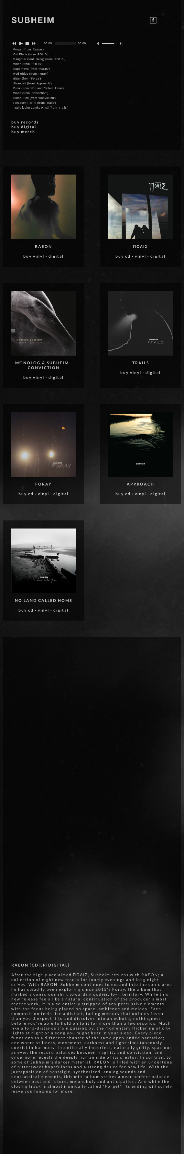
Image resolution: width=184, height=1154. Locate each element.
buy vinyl (33, 256)
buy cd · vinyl (33, 493)
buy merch (23, 131)
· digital (55, 256)
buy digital (23, 126)
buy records (25, 122)
